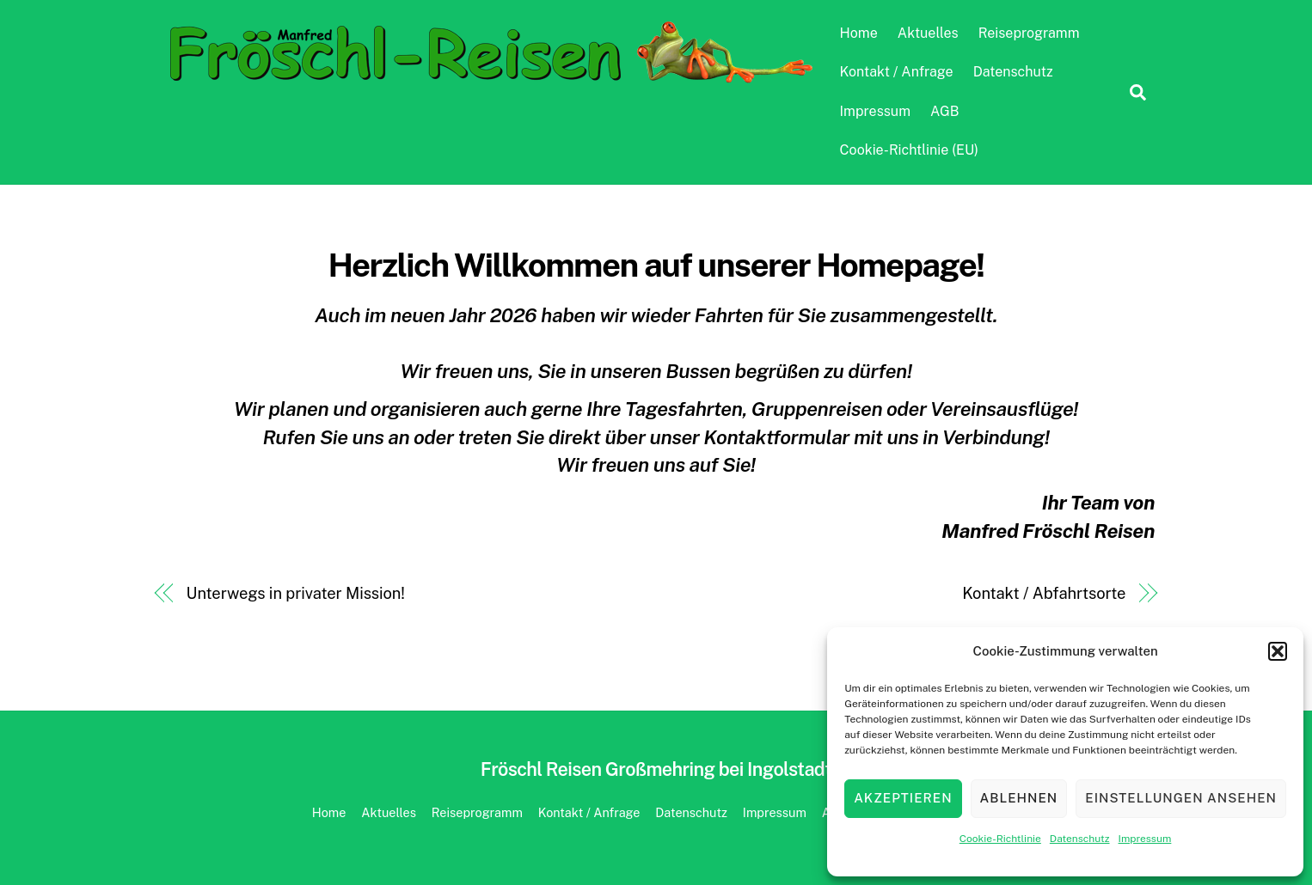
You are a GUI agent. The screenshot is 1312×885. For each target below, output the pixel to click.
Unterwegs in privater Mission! (296, 593)
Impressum (1145, 839)
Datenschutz (1080, 839)
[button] (1277, 651)
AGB (944, 111)
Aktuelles (928, 33)
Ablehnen (1019, 797)
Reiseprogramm (1029, 33)
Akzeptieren (903, 797)
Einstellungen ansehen (1181, 797)
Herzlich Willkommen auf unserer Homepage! (656, 265)
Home (859, 33)
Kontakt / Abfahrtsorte (1043, 593)
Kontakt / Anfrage (896, 72)
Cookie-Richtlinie (1000, 839)
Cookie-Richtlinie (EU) (909, 150)
